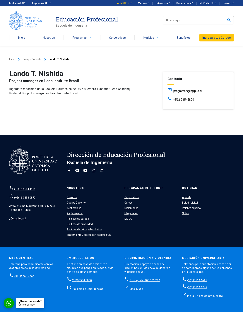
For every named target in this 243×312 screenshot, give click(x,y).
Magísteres (131, 213)
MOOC (128, 218)
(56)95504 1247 (197, 287)
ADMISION (123, 3)
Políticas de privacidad (80, 224)
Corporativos (117, 37)
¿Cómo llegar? (17, 218)
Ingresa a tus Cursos (216, 37)
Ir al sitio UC (16, 3)
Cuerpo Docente (32, 59)
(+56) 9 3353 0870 (24, 197)
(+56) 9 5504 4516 (24, 189)
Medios (143, 3)
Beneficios (184, 37)
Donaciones (183, 3)
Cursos (128, 202)
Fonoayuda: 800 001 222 (145, 280)
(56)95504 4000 (24, 276)
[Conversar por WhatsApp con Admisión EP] (24, 303)
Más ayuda (136, 288)
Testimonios (74, 208)
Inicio (21, 37)
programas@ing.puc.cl (187, 91)
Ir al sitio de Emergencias (87, 288)
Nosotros (49, 37)
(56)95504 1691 (197, 280)
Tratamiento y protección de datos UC (89, 234)
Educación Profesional (87, 19)
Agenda (186, 197)
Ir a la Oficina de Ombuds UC (205, 295)
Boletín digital (190, 202)
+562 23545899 (183, 99)
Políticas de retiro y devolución (84, 229)
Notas (185, 213)
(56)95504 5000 (82, 280)
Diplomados (131, 208)
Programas (82, 37)
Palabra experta (191, 208)
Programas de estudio (144, 188)
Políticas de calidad (78, 218)
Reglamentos (75, 213)
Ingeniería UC (40, 3)
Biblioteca (162, 3)
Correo (227, 3)
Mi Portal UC (207, 3)
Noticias (151, 37)
